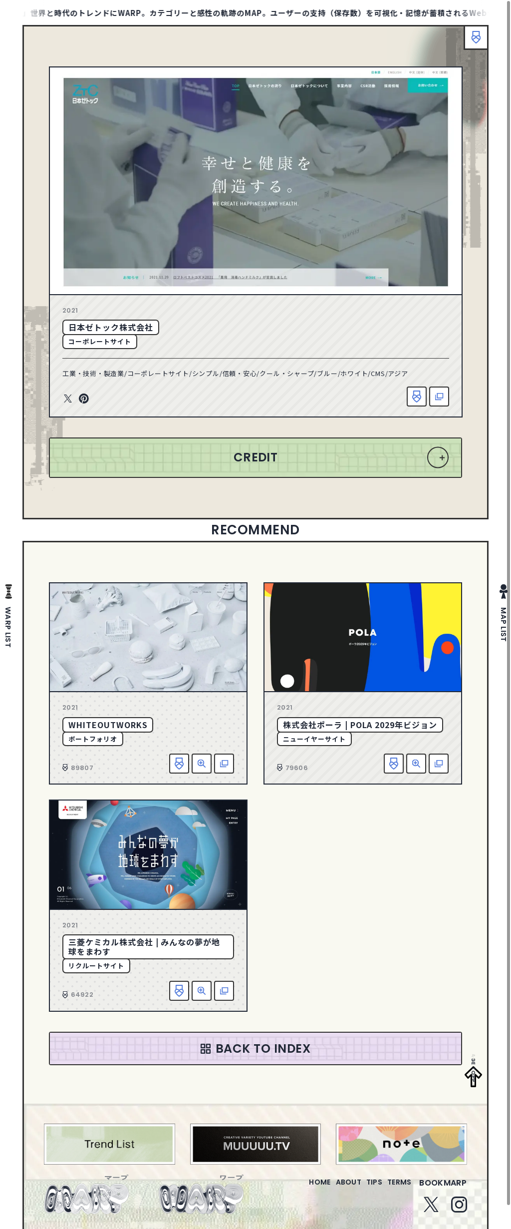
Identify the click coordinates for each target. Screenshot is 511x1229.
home (291, 1189)
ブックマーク (471, 42)
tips (362, 1189)
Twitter (68, 399)
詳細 (202, 764)
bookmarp (443, 1189)
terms (395, 1189)
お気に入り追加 (417, 397)
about (328, 1189)
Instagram (459, 1211)
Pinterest (84, 399)
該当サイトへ (439, 397)
